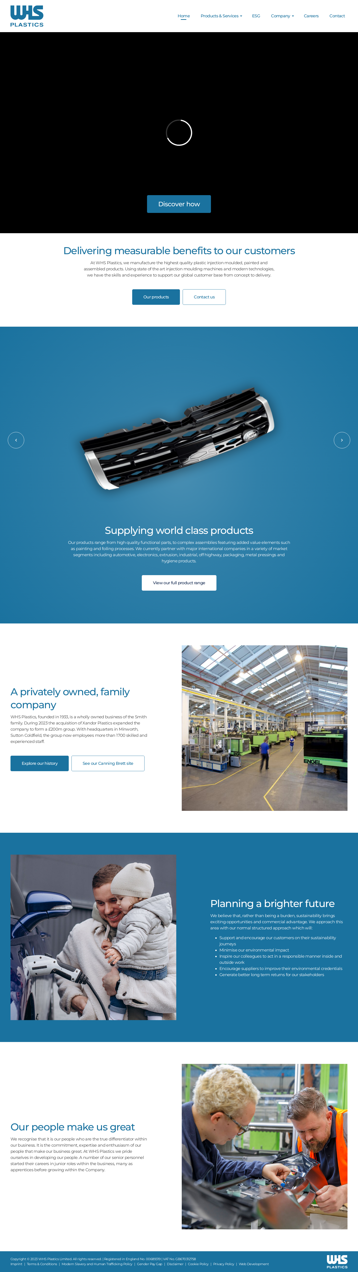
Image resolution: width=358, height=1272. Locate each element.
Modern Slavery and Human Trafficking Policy (97, 1264)
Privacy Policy (223, 1264)
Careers (311, 15)
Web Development (254, 1264)
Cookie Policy (198, 1264)
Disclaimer (175, 1264)
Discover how (179, 204)
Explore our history (40, 763)
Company (280, 15)
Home (184, 15)
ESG (256, 15)
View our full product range (179, 582)
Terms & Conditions (42, 1264)
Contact (337, 15)
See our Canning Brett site (108, 763)
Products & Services (219, 15)
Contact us (204, 297)
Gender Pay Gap (149, 1264)
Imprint (16, 1264)
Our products (156, 297)
